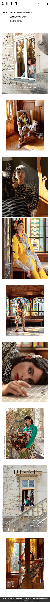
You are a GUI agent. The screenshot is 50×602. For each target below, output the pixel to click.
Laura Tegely (19, 21)
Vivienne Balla (22, 17)
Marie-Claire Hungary (17, 19)
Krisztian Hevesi (17, 22)
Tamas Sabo (24, 16)
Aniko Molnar (18, 20)
